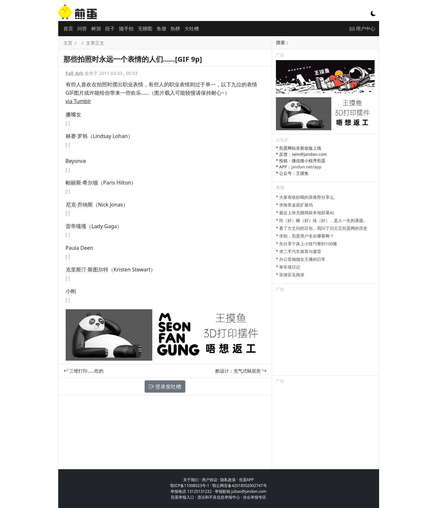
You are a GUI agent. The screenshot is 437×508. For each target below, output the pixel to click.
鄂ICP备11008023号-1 (189, 485)
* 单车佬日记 (288, 267)
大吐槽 (191, 28)
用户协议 (209, 479)
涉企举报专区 (254, 497)
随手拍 (126, 28)
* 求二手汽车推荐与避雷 (299, 251)
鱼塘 (161, 28)
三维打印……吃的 (84, 371)
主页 (67, 43)
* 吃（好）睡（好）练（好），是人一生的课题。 (322, 220)
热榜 (175, 28)
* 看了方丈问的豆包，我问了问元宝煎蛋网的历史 (322, 228)
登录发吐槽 (165, 386)
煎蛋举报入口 (182, 497)
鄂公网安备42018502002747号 (239, 485)
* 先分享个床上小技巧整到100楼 (306, 244)
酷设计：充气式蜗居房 (241, 371)
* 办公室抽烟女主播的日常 (301, 259)
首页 (68, 28)
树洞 (96, 28)
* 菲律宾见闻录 (290, 275)
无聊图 (145, 28)
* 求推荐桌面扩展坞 (294, 205)
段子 (110, 28)
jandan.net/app (306, 167)
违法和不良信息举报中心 (218, 497)
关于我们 (191, 479)
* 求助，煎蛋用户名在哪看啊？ (305, 236)
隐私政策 (228, 479)
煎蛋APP (246, 479)
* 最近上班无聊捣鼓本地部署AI (305, 213)
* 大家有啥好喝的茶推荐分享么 (305, 197)
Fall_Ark (74, 73)
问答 (82, 28)
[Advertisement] (325, 334)
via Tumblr (78, 101)
